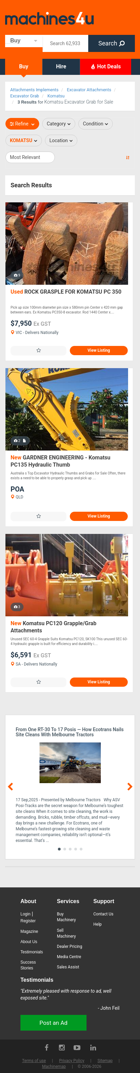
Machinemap (54, 1066)
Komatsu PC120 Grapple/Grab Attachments (53, 627)
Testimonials (31, 952)
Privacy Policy (71, 1060)
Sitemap (104, 1060)
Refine (22, 123)
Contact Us (103, 914)
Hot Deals (105, 66)
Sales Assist (68, 967)
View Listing (99, 350)
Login (25, 914)
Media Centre (69, 956)
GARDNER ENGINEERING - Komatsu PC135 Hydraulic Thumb (60, 461)
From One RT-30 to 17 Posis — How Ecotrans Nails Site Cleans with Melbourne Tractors (70, 732)
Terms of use (34, 1060)
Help (97, 924)
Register (28, 920)
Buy (23, 66)
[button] (59, 849)
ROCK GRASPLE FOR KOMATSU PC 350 (66, 292)
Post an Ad (53, 1022)
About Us (28, 941)
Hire (61, 66)
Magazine (29, 931)
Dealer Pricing (69, 946)
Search (111, 43)
